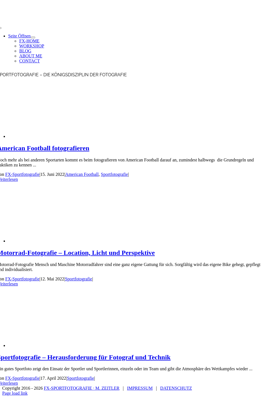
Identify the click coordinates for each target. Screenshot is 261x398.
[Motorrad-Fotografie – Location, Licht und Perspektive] (52, 241)
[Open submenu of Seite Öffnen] (33, 37)
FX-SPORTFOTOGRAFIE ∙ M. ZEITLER (81, 388)
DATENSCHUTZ (176, 388)
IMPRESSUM (139, 388)
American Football (82, 174)
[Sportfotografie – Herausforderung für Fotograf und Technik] (52, 345)
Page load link (15, 393)
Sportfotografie (114, 174)
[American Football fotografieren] (52, 136)
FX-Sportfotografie (22, 174)
